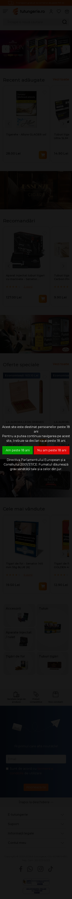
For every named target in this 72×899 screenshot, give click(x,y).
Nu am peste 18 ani (51, 450)
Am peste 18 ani (18, 450)
